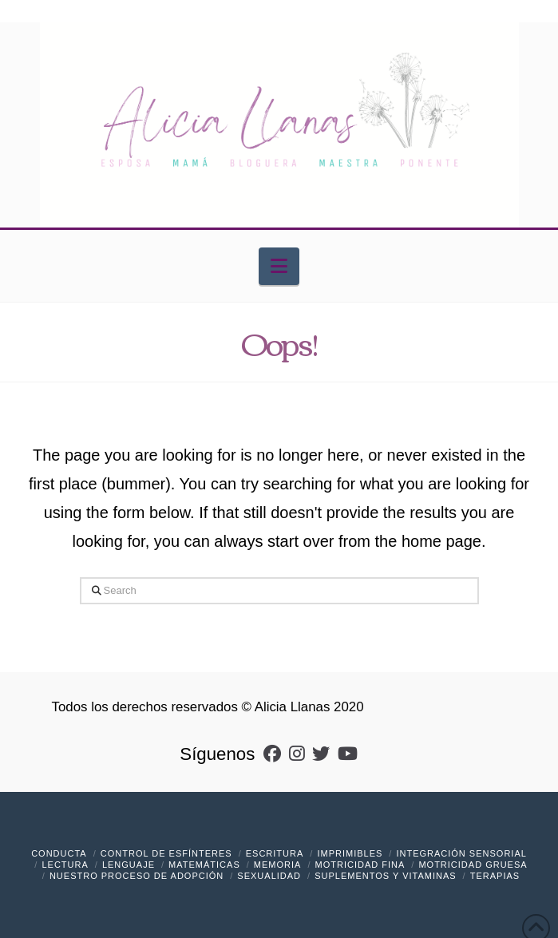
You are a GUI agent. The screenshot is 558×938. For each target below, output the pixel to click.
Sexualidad (269, 876)
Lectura (65, 864)
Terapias (495, 876)
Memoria (278, 864)
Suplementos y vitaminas (385, 876)
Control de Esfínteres (166, 853)
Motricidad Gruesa (472, 864)
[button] (279, 266)
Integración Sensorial (461, 853)
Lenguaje (128, 864)
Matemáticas (204, 864)
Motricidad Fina (360, 864)
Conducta (59, 853)
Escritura (275, 853)
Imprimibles (349, 853)
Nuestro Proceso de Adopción (136, 876)
